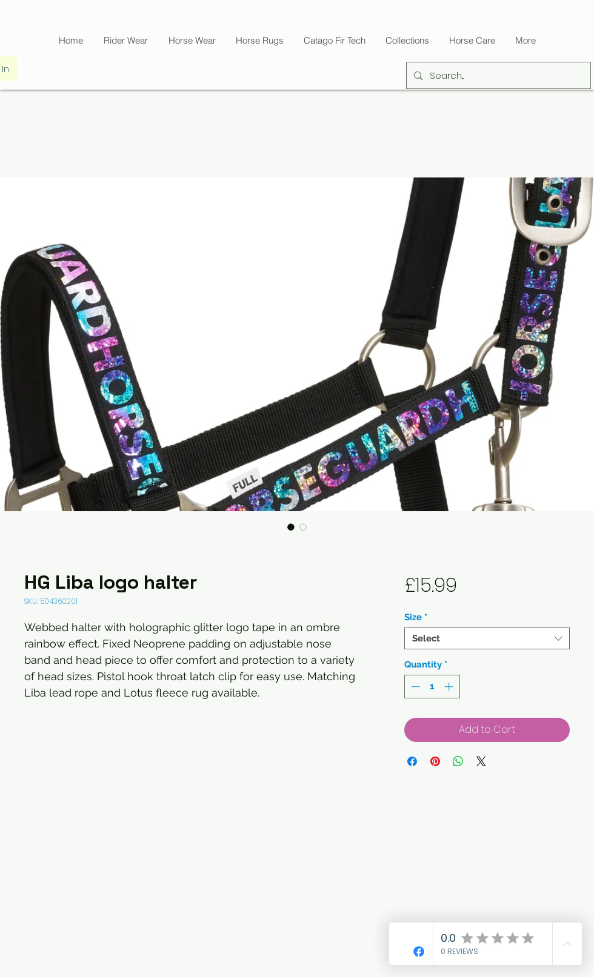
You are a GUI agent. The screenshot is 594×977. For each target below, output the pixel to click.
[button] (334, 40)
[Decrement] (414, 686)
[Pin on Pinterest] (435, 761)
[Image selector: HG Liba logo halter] (291, 527)
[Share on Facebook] (412, 761)
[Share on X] (481, 761)
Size (415, 617)
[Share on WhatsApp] (458, 761)
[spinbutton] (432, 686)
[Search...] (497, 75)
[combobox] (487, 638)
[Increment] (450, 686)
